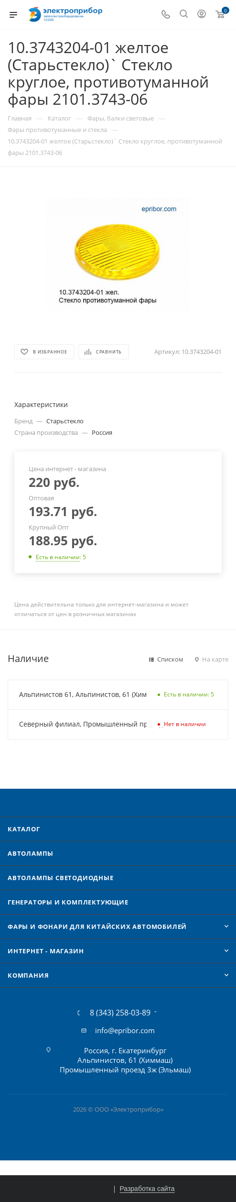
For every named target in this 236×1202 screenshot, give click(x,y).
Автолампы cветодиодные (61, 877)
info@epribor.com (125, 1030)
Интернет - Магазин (46, 951)
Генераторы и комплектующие (68, 902)
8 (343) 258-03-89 (120, 1012)
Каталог (24, 829)
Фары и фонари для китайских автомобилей (97, 926)
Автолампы (31, 853)
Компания (28, 975)
